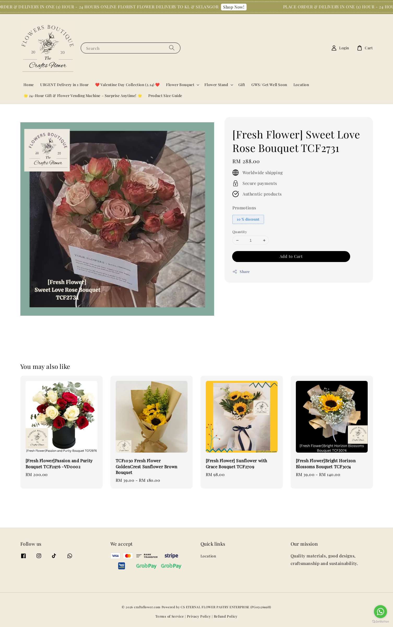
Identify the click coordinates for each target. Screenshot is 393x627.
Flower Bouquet (180, 84)
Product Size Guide (165, 95)
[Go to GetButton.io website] (380, 621)
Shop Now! (237, 7)
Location (301, 84)
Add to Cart (291, 256)
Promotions (244, 207)
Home (29, 84)
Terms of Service (169, 616)
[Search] (171, 48)
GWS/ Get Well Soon (269, 84)
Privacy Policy (199, 616)
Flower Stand (216, 84)
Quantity (239, 231)
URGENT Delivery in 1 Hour (64, 84)
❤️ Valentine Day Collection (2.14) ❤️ (127, 84)
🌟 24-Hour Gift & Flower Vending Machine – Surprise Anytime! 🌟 (83, 95)
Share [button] (241, 271)
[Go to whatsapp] (380, 611)
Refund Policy (226, 616)
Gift (241, 84)
